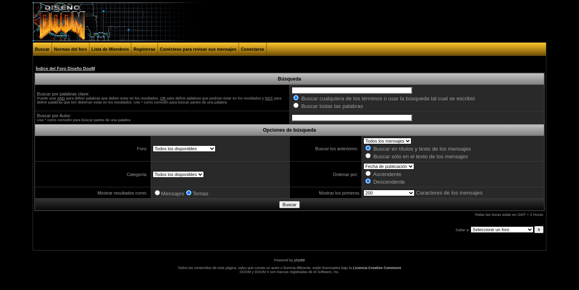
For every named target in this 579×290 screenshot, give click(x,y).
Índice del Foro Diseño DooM (65, 68)
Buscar (42, 49)
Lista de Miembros (110, 49)
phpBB (299, 260)
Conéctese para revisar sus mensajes (198, 49)
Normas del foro (70, 49)
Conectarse (252, 49)
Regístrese (144, 49)
